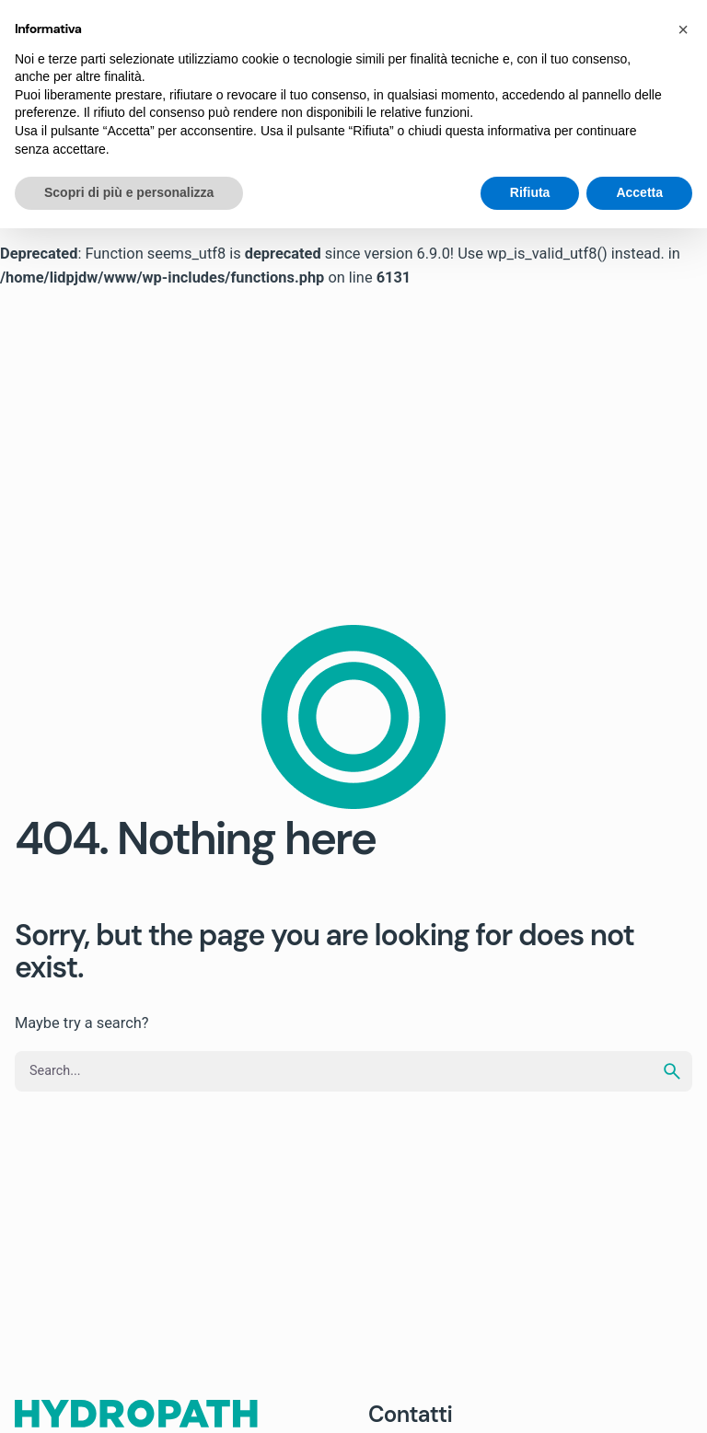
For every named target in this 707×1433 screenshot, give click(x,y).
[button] (683, 29)
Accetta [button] (639, 192)
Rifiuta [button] (530, 192)
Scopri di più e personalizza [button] (129, 192)
